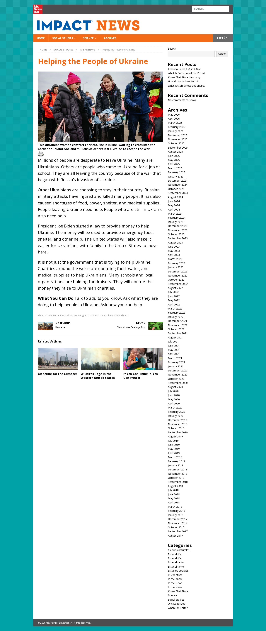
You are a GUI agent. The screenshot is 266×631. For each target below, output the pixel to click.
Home (41, 38)
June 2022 (174, 296)
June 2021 (174, 345)
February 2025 (176, 172)
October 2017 (176, 527)
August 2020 (175, 387)
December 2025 (177, 135)
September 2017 (178, 531)
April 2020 (174, 403)
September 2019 (178, 432)
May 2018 (174, 498)
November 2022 (177, 275)
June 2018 (174, 494)
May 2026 (174, 114)
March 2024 (175, 213)
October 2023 (176, 234)
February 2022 (176, 312)
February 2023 (176, 263)
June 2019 (174, 444)
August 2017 (175, 535)
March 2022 (175, 308)
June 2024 (174, 201)
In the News (175, 583)
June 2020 (174, 395)
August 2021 (175, 337)
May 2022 (174, 300)
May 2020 (174, 399)
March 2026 (175, 122)
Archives (110, 38)
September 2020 (178, 383)
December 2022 (177, 271)
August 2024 (175, 197)
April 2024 (174, 209)
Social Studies (62, 38)
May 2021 (174, 350)
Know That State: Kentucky (184, 77)
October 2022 (176, 279)
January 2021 (175, 366)
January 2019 (175, 465)
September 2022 (178, 284)
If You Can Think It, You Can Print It (140, 376)
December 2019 (177, 420)
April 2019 (174, 453)
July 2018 (173, 490)
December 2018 (177, 469)
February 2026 (176, 127)
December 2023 (177, 226)
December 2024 (177, 180)
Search (172, 48)
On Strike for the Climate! (57, 374)
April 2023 (174, 255)
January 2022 (175, 317)
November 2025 (177, 139)
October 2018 (176, 477)
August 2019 (175, 436)
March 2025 (175, 168)
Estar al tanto (176, 562)
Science (88, 38)
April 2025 (174, 164)
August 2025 (175, 151)
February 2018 (176, 510)
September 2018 (178, 482)
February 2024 (176, 217)
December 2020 (177, 370)
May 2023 (174, 251)
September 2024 (178, 193)
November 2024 (177, 184)
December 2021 (177, 321)
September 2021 (178, 333)
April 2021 (174, 354)
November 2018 (177, 473)
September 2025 (178, 147)
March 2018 (175, 506)
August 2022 (175, 288)
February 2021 (176, 362)
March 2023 (175, 259)
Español (223, 38)
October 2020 (176, 378)
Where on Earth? (178, 608)
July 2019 (173, 440)
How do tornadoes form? (183, 81)
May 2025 (174, 160)
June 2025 (174, 156)
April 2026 (174, 118)
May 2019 (174, 449)
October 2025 (176, 143)
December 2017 (177, 519)
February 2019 (176, 461)
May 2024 (174, 205)
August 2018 (175, 486)
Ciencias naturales (179, 550)
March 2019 (175, 457)
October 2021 (176, 329)
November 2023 (177, 230)
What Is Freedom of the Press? (186, 73)
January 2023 (175, 267)
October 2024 (176, 189)
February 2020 (176, 411)
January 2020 (175, 416)
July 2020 (173, 391)
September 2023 (178, 238)
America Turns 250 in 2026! (184, 69)
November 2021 (177, 325)
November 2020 (177, 374)
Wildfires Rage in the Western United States (98, 376)
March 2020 (175, 407)
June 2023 (174, 246)
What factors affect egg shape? (186, 85)
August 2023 (175, 242)
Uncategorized (176, 603)
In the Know (175, 574)
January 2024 (175, 222)
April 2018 (174, 502)
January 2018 (175, 515)
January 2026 (175, 131)
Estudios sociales (178, 570)
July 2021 (173, 341)
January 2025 (175, 176)
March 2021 (175, 358)
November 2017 (177, 523)
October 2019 (176, 428)
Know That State (178, 591)
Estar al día (174, 554)
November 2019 (177, 424)
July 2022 (173, 292)
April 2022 (174, 304)
